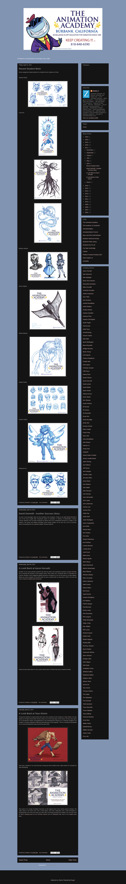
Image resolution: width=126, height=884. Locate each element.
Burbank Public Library (90, 241)
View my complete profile (90, 118)
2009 (86, 204)
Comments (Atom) (51, 865)
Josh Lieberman (88, 503)
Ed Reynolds (87, 413)
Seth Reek (86, 665)
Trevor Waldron (87, 710)
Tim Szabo (86, 694)
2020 (86, 139)
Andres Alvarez (87, 310)
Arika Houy (86, 329)
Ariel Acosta (86, 326)
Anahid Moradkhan (88, 303)
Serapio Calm (87, 659)
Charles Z (96, 91)
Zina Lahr (86, 736)
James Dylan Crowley (89, 455)
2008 (86, 207)
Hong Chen (86, 448)
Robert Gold (86, 636)
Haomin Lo (86, 445)
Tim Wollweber (87, 697)
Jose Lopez (86, 500)
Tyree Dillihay (87, 714)
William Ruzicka (88, 730)
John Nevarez (87, 491)
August (89, 155)
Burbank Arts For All (89, 245)
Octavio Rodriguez (88, 597)
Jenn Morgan (87, 471)
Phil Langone (87, 617)
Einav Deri (86, 416)
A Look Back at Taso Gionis (33, 713)
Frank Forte (86, 432)
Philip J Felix (87, 623)
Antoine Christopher (89, 319)
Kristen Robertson (88, 539)
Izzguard (85, 452)
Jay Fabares (86, 465)
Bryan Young (87, 352)
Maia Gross (86, 555)
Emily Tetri (86, 423)
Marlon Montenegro (89, 568)
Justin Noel (86, 516)
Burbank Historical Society (91, 238)
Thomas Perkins (88, 691)
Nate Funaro (87, 584)
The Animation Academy (90, 222)
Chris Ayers (86, 365)
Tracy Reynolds (87, 707)
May (88, 161)
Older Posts (73, 860)
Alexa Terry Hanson (89, 280)
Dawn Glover (87, 390)
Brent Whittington (88, 342)
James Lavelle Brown (89, 458)
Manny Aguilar (87, 558)
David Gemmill (71, 517)
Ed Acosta (86, 407)
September (90, 153)
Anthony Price (87, 316)
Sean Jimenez (87, 655)
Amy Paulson (87, 300)
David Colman (87, 377)
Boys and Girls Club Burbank (92, 235)
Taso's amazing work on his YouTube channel (33, 814)
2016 (86, 185)
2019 (86, 142)
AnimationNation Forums (90, 232)
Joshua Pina (86, 510)
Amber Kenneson (88, 293)
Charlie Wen (86, 361)
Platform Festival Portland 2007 (92, 254)
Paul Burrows (87, 607)
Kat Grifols (86, 526)
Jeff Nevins (86, 468)
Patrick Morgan (87, 604)
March (89, 182)
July (88, 158)
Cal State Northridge (89, 248)
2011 (86, 199)
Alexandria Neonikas (89, 284)
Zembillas (86, 261)
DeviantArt (56, 814)
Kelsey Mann (87, 529)
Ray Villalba (86, 626)
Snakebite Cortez (88, 668)
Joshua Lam (86, 507)
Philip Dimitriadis (88, 620)
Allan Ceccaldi (87, 287)
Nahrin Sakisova (88, 581)
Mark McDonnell (88, 565)
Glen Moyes (86, 442)
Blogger (72, 880)
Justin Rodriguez (88, 520)
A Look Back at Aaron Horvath (34, 568)
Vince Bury (86, 720)
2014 (86, 191)
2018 (86, 145)
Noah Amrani (87, 594)
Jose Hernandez (88, 497)
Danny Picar (86, 374)
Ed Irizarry (86, 410)
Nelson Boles (87, 588)
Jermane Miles (87, 478)
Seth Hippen (86, 662)
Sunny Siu (86, 684)
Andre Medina (87, 306)
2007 (86, 210)
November (90, 150)
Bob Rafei (86, 339)
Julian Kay (86, 513)
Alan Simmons (87, 274)
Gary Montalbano (88, 439)
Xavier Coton (87, 733)
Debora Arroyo (87, 394)
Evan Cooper (87, 429)
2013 (86, 193)
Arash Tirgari (87, 322)
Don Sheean (87, 400)
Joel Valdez (86, 487)
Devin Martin (87, 397)
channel (36, 524)
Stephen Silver (87, 678)
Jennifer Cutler (87, 474)
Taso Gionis (68, 717)
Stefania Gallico (88, 671)
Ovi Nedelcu (86, 600)
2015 (86, 188)
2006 (86, 212)
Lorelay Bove (87, 549)
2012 (86, 196)
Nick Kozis (86, 591)
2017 (86, 147)
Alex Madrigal (87, 277)
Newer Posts (23, 860)
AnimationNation (88, 229)
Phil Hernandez (87, 613)
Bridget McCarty (88, 348)
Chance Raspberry (88, 358)
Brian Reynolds (87, 345)
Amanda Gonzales (88, 290)
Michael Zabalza (88, 575)
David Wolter (87, 387)
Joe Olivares (87, 484)
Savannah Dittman (88, 652)
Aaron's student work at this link (32, 579)
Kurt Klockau (87, 542)
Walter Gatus (87, 723)
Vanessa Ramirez (88, 717)
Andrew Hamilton (88, 313)
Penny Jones (87, 610)
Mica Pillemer (87, 571)
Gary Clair (86, 436)
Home (48, 860)
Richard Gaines (87, 633)
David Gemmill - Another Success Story (39, 513)
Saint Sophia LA (88, 258)
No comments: (43, 502)
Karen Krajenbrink (88, 523)
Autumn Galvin (87, 335)
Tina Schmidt (87, 701)
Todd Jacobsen (87, 704)
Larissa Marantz (88, 545)
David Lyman (87, 384)
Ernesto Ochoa (87, 426)
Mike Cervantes (87, 578)
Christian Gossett (88, 368)
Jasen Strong (87, 461)
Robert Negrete (87, 639)
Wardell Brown (87, 726)
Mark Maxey (86, 562)
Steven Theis (87, 681)
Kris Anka (86, 536)
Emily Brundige (87, 419)
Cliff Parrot (86, 371)
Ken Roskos (86, 533)
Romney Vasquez (88, 646)
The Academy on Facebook (91, 225)
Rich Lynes (86, 629)
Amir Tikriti (86, 297)
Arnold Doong (87, 332)
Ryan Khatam (87, 649)
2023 (86, 137)
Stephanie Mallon (88, 675)
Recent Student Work (30, 68)
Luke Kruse (86, 552)
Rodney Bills (87, 642)
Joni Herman (87, 494)
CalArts (85, 251)
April (88, 163)
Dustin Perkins (87, 403)
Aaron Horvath (72, 571)
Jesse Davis (86, 481)
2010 (86, 201)
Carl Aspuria (86, 355)
